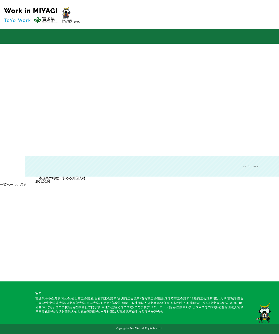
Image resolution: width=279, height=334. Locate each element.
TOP (239, 166)
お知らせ (253, 166)
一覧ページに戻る (13, 185)
